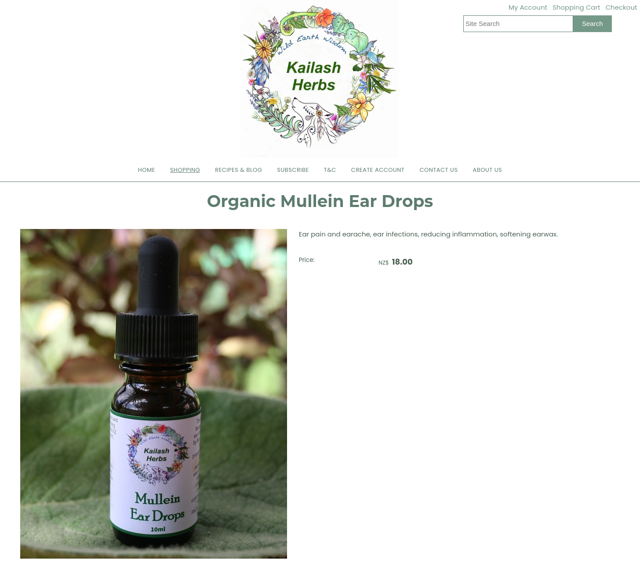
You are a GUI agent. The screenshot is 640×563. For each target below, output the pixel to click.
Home (146, 170)
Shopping (185, 170)
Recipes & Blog (238, 170)
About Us (487, 170)
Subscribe (293, 170)
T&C (330, 170)
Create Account (378, 170)
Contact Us (438, 170)
